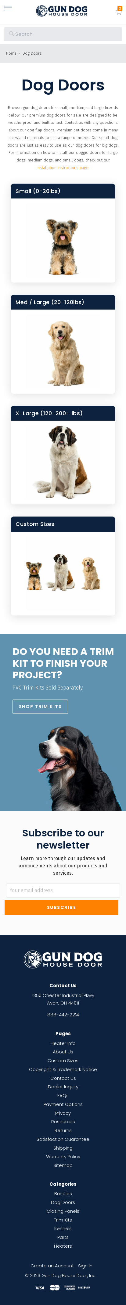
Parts (63, 1237)
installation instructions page (62, 167)
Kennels (63, 1228)
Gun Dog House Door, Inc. (68, 1276)
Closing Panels (63, 1211)
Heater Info (63, 1043)
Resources (63, 1121)
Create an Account (52, 1266)
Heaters (63, 1246)
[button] (40, 707)
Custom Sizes (63, 1060)
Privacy (63, 1113)
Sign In (85, 1266)
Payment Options (63, 1104)
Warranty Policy (63, 1156)
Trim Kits (63, 1220)
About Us (63, 1052)
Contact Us (63, 1078)
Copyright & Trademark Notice (63, 1069)
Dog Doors (63, 1202)
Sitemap (63, 1165)
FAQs (63, 1095)
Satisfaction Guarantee (63, 1139)
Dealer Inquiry (63, 1086)
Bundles (63, 1193)
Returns (63, 1130)
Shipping (63, 1148)
